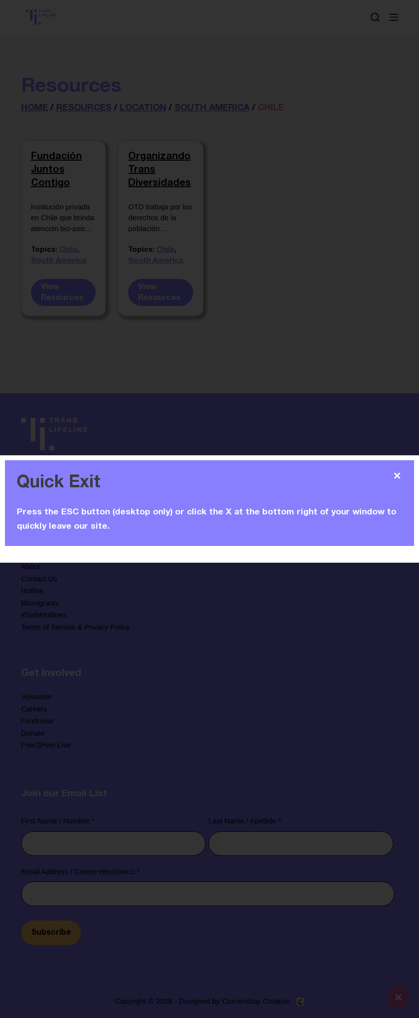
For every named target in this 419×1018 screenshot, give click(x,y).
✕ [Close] (397, 476)
